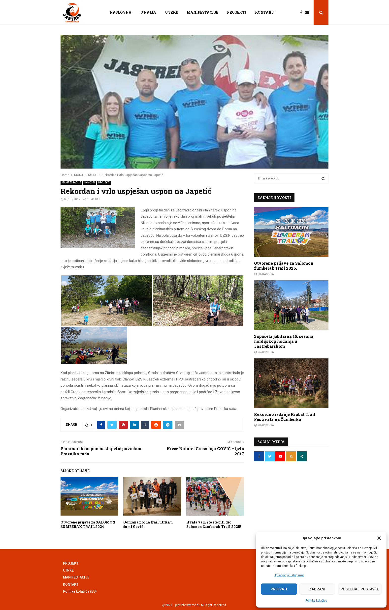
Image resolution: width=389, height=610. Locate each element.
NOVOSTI (89, 182)
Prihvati (279, 589)
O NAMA (148, 12)
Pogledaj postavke (359, 589)
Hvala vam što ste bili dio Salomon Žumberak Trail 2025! (213, 524)
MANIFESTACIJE (202, 12)
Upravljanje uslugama (289, 575)
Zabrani (317, 589)
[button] (379, 538)
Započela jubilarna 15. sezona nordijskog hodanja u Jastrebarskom (283, 341)
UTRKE (171, 12)
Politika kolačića (316, 600)
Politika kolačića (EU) (80, 591)
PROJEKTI (236, 12)
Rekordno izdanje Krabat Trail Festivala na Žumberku (284, 417)
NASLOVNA (120, 12)
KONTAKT (264, 12)
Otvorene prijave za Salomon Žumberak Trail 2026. (283, 266)
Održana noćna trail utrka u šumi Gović (148, 524)
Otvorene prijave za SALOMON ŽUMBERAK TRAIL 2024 (88, 524)
